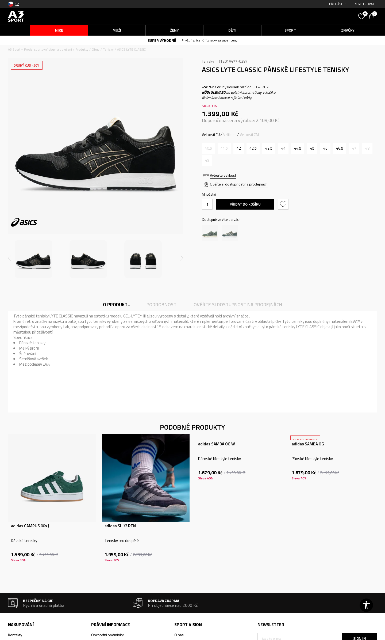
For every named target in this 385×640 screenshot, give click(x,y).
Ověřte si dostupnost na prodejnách (239, 184)
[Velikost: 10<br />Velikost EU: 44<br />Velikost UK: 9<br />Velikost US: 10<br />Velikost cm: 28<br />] (283, 148)
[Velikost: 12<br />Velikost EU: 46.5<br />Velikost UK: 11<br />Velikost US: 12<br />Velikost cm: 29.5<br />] (339, 148)
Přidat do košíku (245, 204)
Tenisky (108, 49)
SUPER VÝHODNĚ (162, 40)
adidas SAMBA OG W (216, 444)
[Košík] (373, 15)
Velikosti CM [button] (249, 134)
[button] (315, 16)
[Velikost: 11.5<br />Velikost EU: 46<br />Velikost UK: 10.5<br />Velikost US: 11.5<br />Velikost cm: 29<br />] (325, 148)
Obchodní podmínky (107, 635)
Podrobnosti (162, 304)
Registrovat (364, 3)
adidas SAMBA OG (308, 444)
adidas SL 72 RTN (120, 526)
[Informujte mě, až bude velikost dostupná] (208, 148)
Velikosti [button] (229, 134)
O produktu (116, 304)
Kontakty (15, 635)
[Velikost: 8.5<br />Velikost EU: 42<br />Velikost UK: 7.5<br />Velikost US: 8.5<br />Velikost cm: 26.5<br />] (238, 148)
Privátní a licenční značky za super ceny (209, 40)
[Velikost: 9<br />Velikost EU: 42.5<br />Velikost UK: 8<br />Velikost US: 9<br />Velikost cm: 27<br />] (253, 148)
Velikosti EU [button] (211, 134)
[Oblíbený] (362, 15)
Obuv (95, 49)
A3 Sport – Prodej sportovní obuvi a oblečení (40, 49)
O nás (179, 635)
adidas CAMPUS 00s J (30, 526)
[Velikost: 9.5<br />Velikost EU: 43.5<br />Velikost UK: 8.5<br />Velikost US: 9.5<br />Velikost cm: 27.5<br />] (268, 148)
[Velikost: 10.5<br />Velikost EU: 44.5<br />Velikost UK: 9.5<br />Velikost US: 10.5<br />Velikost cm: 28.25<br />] (297, 148)
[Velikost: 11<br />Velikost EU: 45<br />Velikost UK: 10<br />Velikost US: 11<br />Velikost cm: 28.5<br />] (312, 148)
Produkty (81, 49)
